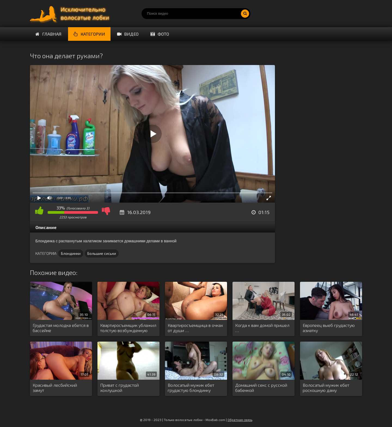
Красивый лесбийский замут (55, 387)
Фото (160, 33)
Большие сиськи (101, 253)
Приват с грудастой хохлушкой (119, 387)
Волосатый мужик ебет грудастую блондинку (191, 387)
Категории (89, 33)
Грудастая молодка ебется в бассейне (61, 328)
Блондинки (71, 253)
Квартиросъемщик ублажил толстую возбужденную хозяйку (128, 328)
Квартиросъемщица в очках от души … (195, 328)
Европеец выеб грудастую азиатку (329, 328)
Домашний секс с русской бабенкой (261, 387)
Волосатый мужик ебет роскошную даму (326, 387)
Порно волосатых (71, 13)
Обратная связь (240, 420)
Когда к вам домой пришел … (262, 328)
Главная (48, 33)
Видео (128, 33)
